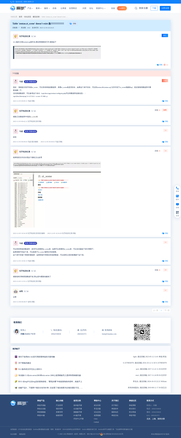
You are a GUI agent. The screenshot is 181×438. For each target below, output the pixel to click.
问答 (84, 8)
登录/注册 (143, 8)
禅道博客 (132, 405)
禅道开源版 (41, 405)
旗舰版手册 (78, 412)
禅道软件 (114, 409)
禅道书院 (132, 415)
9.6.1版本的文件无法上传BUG (30, 369)
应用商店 (73, 8)
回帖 (72, 24)
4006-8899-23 (29, 2)
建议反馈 (36, 17)
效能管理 (59, 415)
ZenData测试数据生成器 (41, 429)
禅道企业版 (41, 409)
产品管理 (59, 405)
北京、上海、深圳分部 (156, 419)
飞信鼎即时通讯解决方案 (124, 429)
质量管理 (59, 412)
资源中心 (100, 8)
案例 (38, 8)
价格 (54, 8)
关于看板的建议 (24, 363)
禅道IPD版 (41, 415)
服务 (47, 8)
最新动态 (114, 412)
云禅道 (63, 8)
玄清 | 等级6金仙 (30, 82)
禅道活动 (114, 415)
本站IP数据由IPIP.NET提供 (160, 434)
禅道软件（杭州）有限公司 (76, 434)
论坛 (91, 8)
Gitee (96, 419)
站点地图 (13, 434)
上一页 (155, 310)
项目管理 (59, 409)
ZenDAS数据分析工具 (89, 429)
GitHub (96, 422)
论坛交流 (27, 17)
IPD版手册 (77, 415)
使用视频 (97, 415)
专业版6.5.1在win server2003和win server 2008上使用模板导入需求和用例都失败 (49, 375)
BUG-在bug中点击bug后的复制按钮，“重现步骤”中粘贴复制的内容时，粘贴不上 (50, 382)
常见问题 (97, 409)
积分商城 (132, 412)
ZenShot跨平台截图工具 (106, 429)
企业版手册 (78, 409)
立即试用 (165, 8)
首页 (20, 17)
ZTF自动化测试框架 (25, 429)
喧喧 (52, 429)
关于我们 (114, 405)
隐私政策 (22, 434)
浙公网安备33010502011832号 (111, 434)
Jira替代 (122, 8)
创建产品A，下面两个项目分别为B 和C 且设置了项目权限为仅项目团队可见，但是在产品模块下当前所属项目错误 (50, 388)
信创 (113, 8)
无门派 (33, 36)
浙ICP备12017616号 (93, 434)
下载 (154, 8)
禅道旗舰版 (41, 412)
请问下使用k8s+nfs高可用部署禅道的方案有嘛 (36, 357)
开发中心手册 (79, 419)
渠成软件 (58, 429)
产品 (30, 8)
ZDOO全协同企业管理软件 (71, 429)
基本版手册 (78, 405)
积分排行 (132, 409)
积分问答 (97, 405)
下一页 (167, 310)
